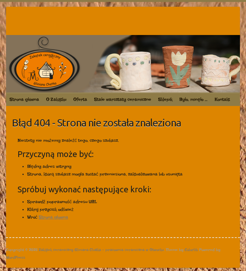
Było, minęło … (193, 99)
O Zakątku (56, 99)
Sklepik (165, 99)
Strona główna (24, 99)
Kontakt (222, 99)
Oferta (80, 99)
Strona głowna (53, 217)
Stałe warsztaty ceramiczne (122, 99)
